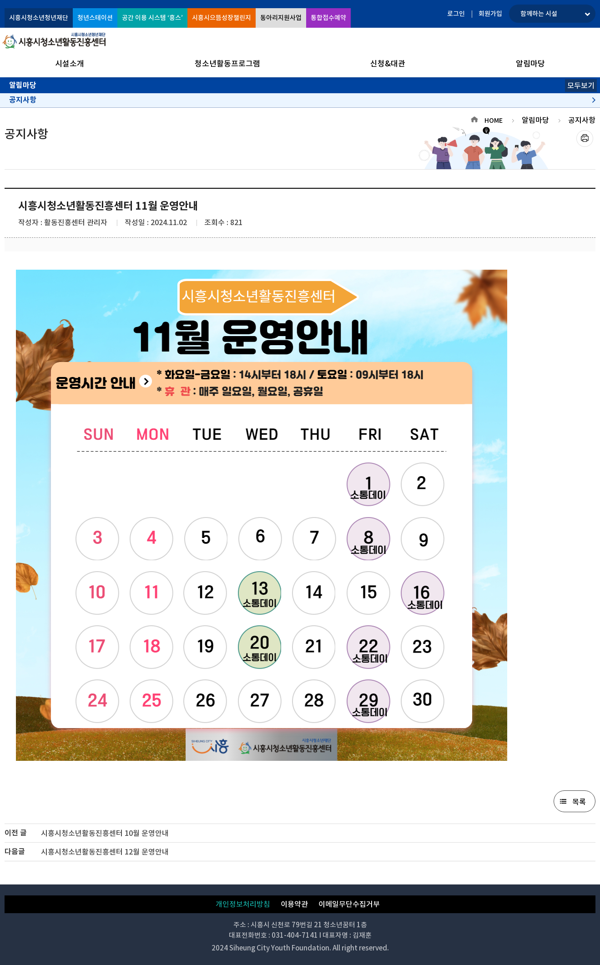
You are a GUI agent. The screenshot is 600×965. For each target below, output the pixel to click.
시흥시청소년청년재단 (38, 18)
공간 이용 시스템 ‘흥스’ (152, 18)
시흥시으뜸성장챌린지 (221, 18)
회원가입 (490, 14)
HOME (493, 120)
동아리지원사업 (281, 18)
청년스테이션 (95, 18)
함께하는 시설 (538, 14)
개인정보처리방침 (243, 904)
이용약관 (294, 904)
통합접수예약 (328, 18)
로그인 (456, 14)
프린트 (585, 138)
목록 (579, 801)
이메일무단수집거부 (349, 904)
